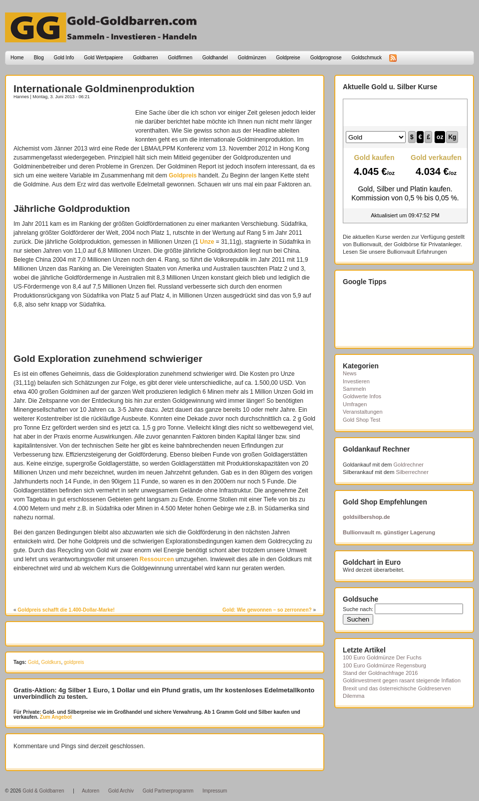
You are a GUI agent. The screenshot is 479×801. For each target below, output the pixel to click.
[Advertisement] (71, 123)
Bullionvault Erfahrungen (417, 252)
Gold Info (64, 57)
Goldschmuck (366, 57)
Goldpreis (183, 175)
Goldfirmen (180, 57)
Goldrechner (409, 465)
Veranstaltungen (363, 412)
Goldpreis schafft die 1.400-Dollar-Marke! (66, 610)
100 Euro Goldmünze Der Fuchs (382, 657)
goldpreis (74, 662)
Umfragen (355, 404)
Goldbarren (145, 57)
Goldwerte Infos (362, 396)
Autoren (90, 791)
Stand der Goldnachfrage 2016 (380, 673)
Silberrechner (412, 472)
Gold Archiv (121, 791)
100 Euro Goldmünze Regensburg (384, 665)
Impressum (215, 791)
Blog (39, 57)
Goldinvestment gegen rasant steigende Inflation (402, 680)
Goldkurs (51, 662)
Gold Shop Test (361, 420)
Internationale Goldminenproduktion (104, 88)
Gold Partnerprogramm (168, 791)
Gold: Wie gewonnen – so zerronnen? (267, 610)
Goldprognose (326, 57)
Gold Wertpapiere (103, 57)
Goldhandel (215, 57)
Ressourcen (157, 559)
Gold (33, 662)
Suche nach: (358, 609)
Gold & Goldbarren (43, 791)
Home (17, 57)
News (350, 373)
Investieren (356, 381)
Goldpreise (288, 57)
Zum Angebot (55, 717)
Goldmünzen (252, 57)
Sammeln (354, 389)
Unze (207, 241)
